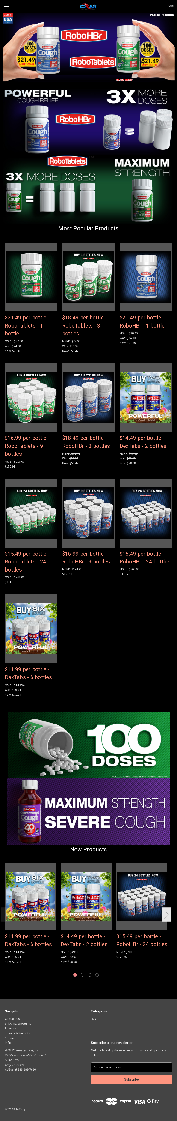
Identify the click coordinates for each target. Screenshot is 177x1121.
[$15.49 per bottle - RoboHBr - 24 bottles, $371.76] (145, 513)
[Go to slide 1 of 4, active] (75, 975)
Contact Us (12, 1019)
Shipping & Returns (18, 1023)
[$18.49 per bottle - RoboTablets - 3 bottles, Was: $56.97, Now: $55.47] (88, 277)
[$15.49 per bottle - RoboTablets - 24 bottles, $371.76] (31, 513)
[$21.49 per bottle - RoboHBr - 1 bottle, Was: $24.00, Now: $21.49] (145, 277)
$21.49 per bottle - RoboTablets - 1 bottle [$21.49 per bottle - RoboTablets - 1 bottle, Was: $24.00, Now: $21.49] (27, 326)
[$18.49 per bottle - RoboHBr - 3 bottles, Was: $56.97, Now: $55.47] (88, 397)
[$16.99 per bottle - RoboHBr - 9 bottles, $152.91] (88, 513)
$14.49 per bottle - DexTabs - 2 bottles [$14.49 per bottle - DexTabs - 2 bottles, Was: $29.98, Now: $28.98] (143, 442)
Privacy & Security (17, 1033)
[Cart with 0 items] (171, 6)
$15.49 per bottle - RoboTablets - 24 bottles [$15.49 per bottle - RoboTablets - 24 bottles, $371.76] (27, 562)
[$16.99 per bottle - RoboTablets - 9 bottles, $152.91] (31, 397)
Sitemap (10, 1038)
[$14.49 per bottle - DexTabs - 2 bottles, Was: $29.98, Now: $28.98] (145, 397)
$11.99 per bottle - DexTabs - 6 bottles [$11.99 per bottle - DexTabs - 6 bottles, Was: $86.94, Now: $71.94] (28, 673)
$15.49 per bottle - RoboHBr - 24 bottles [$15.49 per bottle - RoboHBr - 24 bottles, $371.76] (145, 558)
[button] (89, 47)
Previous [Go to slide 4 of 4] (6, 915)
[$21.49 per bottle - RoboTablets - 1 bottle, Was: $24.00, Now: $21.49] (31, 277)
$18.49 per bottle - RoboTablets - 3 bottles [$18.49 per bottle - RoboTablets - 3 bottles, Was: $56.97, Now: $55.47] (84, 326)
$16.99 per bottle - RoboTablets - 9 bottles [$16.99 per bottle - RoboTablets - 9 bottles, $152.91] (27, 446)
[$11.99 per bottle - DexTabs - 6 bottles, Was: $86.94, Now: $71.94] (31, 628)
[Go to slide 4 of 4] (97, 975)
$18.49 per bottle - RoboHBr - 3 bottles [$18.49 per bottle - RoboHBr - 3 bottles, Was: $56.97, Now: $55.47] (86, 442)
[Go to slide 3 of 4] (89, 975)
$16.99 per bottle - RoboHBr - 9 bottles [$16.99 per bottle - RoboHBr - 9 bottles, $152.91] (86, 558)
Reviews (11, 1028)
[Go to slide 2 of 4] (82, 975)
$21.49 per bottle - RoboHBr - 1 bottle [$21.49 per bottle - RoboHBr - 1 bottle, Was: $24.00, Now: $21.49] (142, 322)
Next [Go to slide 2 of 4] (166, 915)
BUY (93, 1019)
